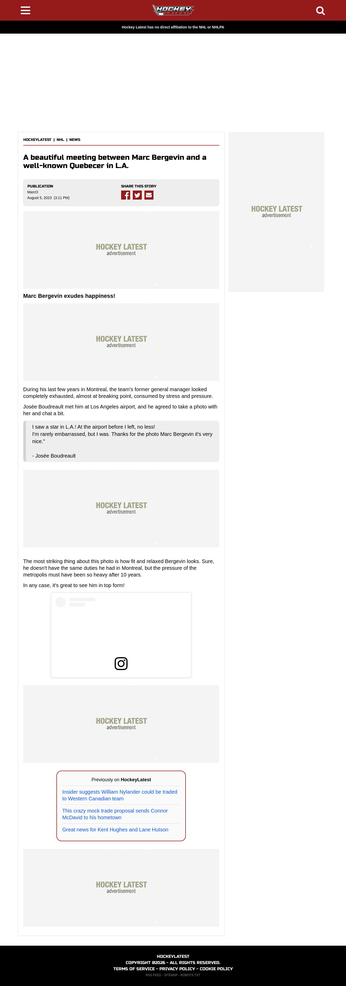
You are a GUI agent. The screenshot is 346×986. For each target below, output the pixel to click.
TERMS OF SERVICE (134, 968)
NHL (60, 140)
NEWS (74, 140)
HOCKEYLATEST (37, 140)
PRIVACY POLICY (177, 968)
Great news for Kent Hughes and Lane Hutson (115, 829)
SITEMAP (171, 975)
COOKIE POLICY (216, 968)
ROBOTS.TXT (190, 975)
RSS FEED (153, 975)
